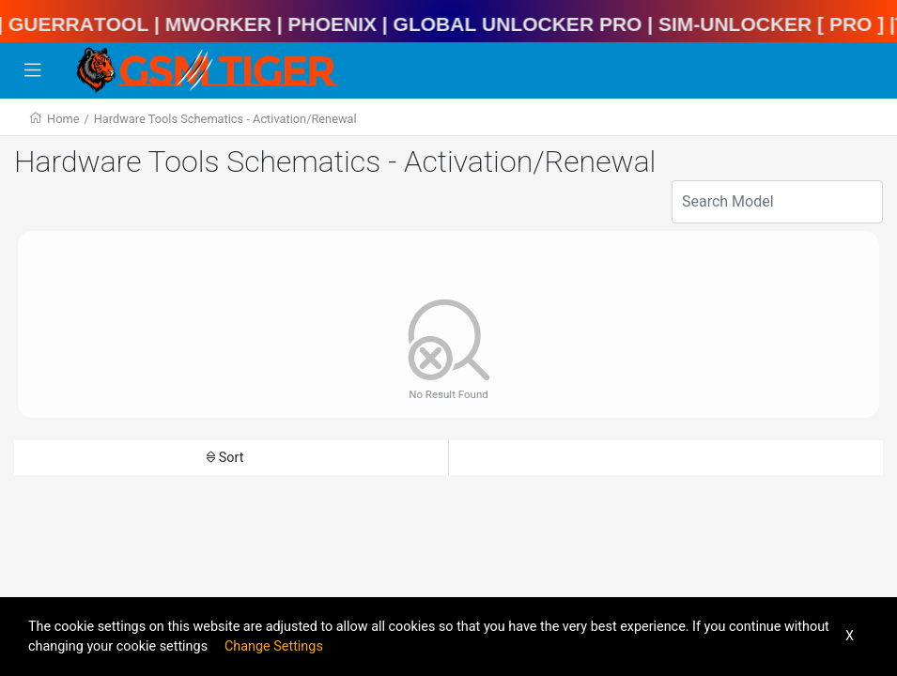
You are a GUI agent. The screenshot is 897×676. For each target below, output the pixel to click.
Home (63, 119)
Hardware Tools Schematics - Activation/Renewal (225, 119)
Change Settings (273, 646)
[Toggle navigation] (33, 70)
